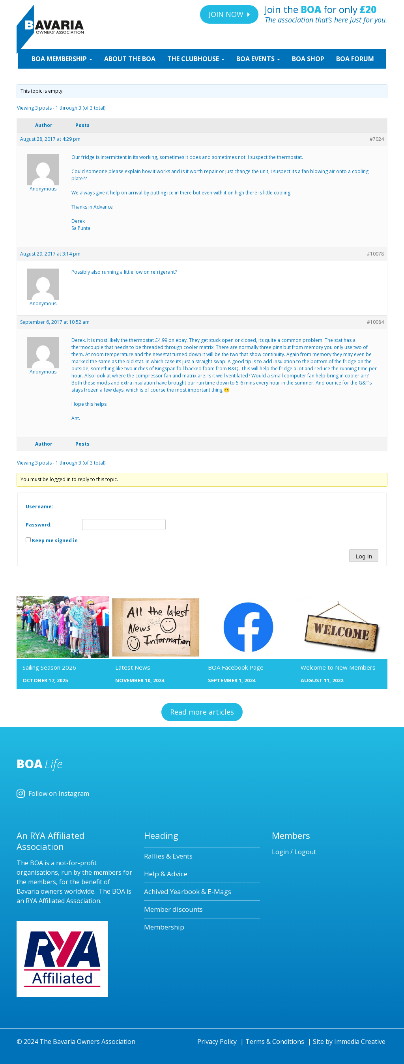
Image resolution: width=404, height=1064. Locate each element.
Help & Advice (165, 873)
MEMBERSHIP (61, 58)
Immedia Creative (359, 1041)
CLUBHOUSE (195, 58)
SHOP (308, 58)
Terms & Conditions (274, 1041)
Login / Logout (294, 851)
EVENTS (258, 58)
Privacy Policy (217, 1041)
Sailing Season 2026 (49, 667)
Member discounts (173, 909)
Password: (39, 524)
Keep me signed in (55, 540)
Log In (363, 556)
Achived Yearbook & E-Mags (187, 891)
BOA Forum (355, 58)
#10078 (375, 253)
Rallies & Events (168, 856)
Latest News (132, 667)
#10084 (375, 322)
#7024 (377, 139)
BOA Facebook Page (236, 667)
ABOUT (129, 58)
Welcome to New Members (338, 667)
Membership (164, 926)
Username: (39, 506)
